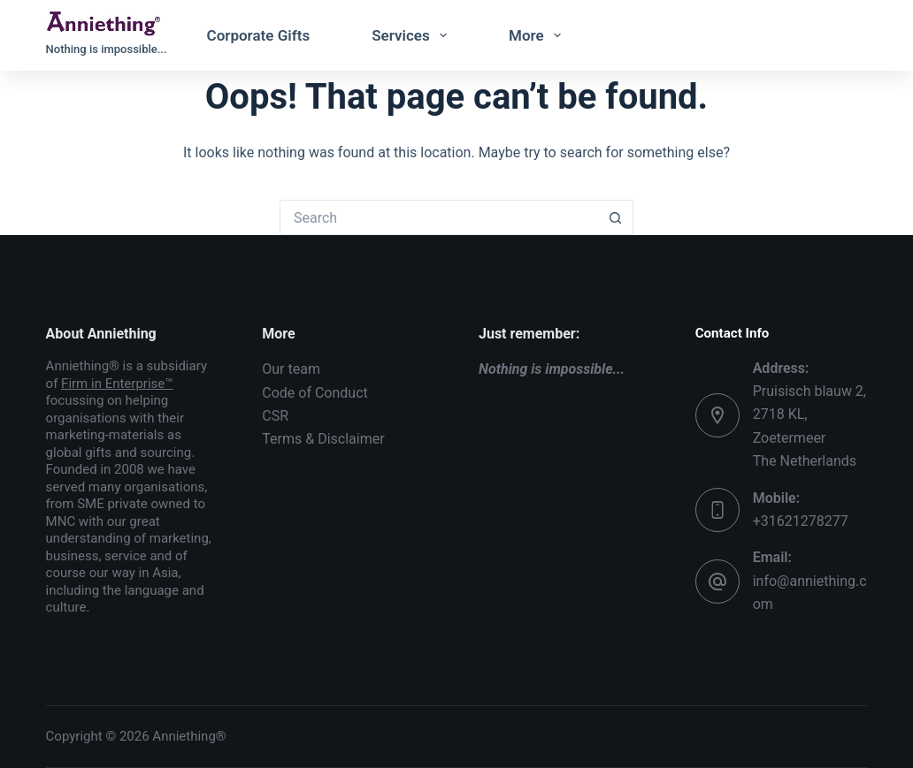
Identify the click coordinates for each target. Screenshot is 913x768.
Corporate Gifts (259, 35)
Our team (291, 369)
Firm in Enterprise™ (117, 384)
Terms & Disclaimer (323, 438)
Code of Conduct (315, 392)
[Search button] (615, 217)
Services (413, 35)
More (538, 35)
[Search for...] (439, 217)
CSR (275, 415)
